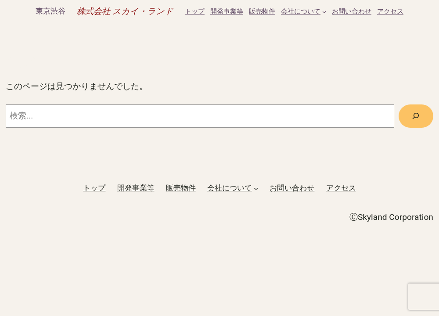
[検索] (416, 116)
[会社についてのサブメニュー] (324, 12)
